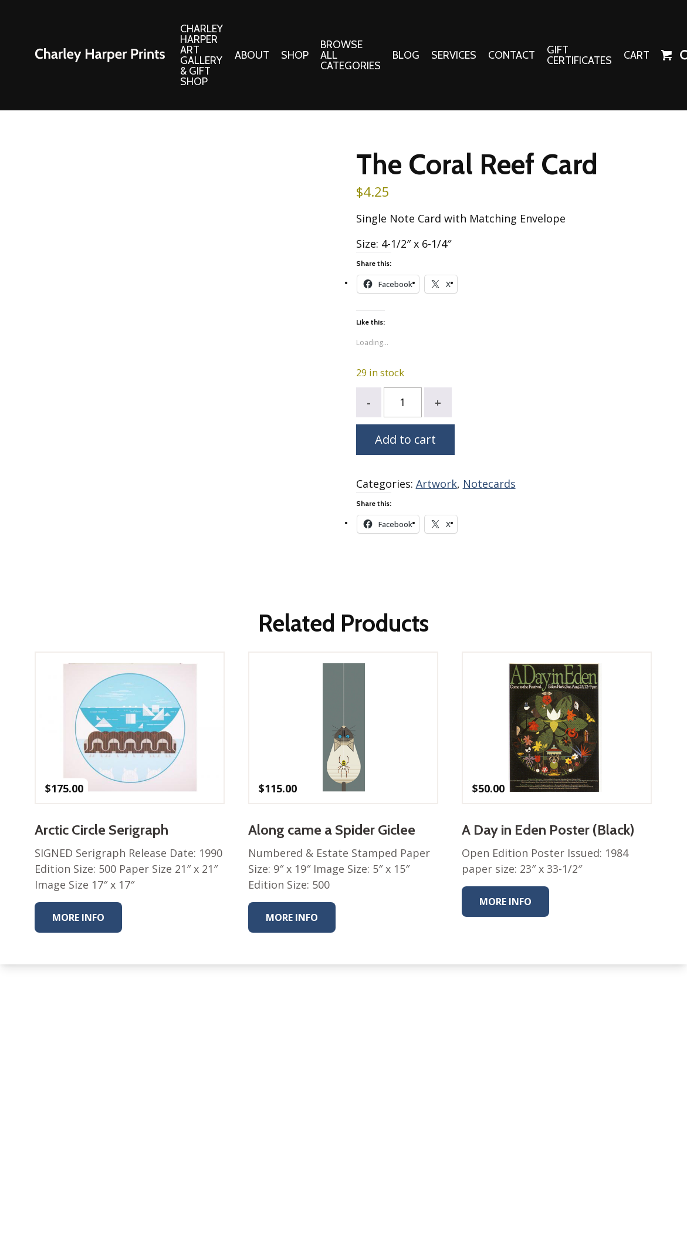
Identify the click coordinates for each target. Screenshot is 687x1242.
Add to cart (405, 439)
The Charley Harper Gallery (100, 55)
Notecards (489, 484)
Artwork (436, 484)
